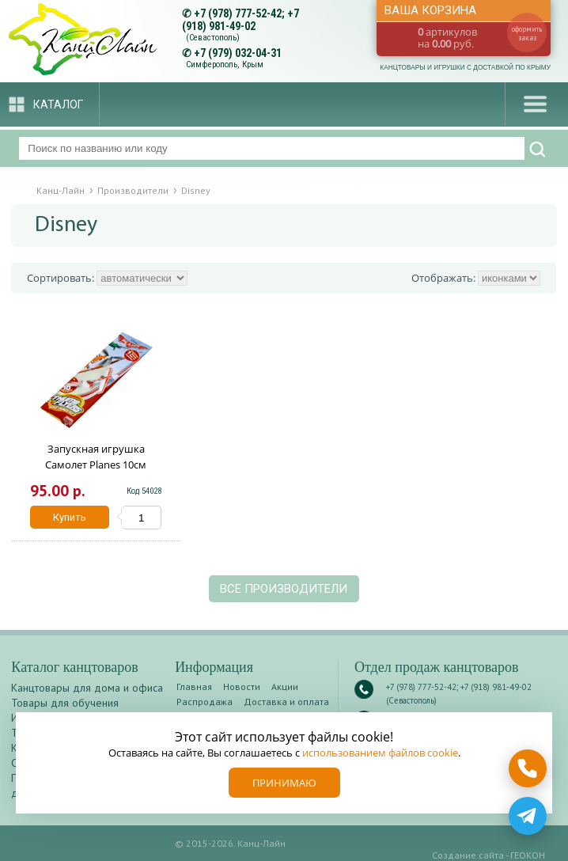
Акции (284, 686)
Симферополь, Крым (224, 64)
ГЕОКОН (527, 855)
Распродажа (204, 701)
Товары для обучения (65, 703)
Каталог (58, 104)
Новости (241, 686)
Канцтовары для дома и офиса (87, 688)
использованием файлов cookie (380, 752)
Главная (194, 686)
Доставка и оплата (286, 701)
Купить (69, 517)
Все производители (283, 589)
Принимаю (284, 783)
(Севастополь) (213, 37)
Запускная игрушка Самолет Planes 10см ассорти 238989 (95, 464)
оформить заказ (527, 33)
